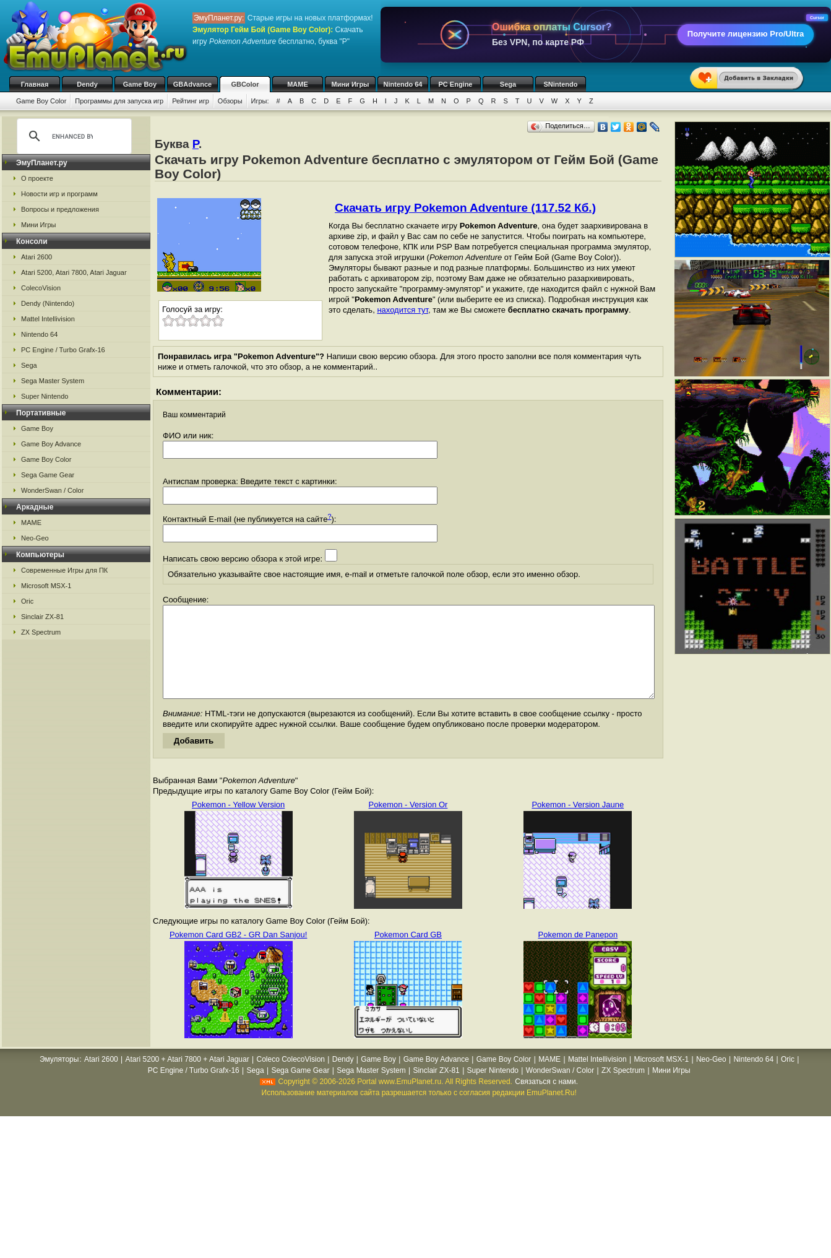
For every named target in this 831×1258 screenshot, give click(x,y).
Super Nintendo (44, 396)
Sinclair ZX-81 (42, 616)
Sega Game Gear (47, 475)
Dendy (87, 84)
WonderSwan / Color (52, 490)
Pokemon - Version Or (408, 823)
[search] (72, 136)
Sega (508, 84)
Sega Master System (52, 380)
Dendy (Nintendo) (47, 303)
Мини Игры (350, 84)
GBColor (245, 84)
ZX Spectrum (41, 632)
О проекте (37, 178)
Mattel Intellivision (48, 319)
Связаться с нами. (546, 1100)
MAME (297, 84)
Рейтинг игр (190, 101)
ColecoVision (41, 288)
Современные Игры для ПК (64, 570)
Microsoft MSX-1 (46, 585)
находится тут (402, 309)
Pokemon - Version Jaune (578, 823)
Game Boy (140, 84)
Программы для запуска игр (119, 101)
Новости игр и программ (59, 193)
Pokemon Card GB (408, 953)
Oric (27, 601)
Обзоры (230, 101)
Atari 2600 (36, 257)
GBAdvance (192, 84)
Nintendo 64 (403, 84)
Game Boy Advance (51, 444)
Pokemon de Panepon (578, 953)
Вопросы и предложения (60, 209)
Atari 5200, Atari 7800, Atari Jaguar (74, 272)
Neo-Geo (35, 538)
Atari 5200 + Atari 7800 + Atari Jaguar (187, 1078)
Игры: (260, 101)
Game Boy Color (41, 101)
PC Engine (455, 84)
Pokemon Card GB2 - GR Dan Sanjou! (239, 953)
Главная (35, 84)
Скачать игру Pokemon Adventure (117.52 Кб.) (465, 207)
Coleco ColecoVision (290, 1078)
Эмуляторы (59, 1078)
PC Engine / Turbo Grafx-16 (63, 350)
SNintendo (561, 84)
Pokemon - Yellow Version (238, 823)
